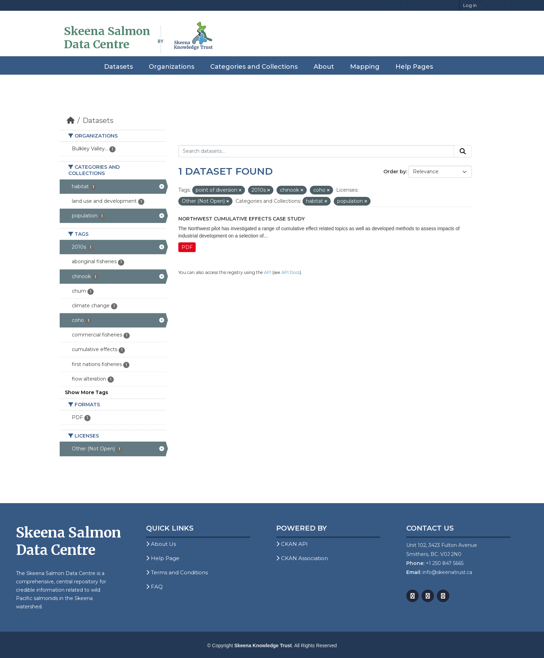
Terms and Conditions (177, 572)
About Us (161, 544)
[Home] (71, 120)
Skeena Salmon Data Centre (107, 37)
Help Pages (414, 66)
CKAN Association (302, 558)
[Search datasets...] (316, 151)
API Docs (290, 272)
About (324, 66)
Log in (470, 5)
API (267, 272)
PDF (187, 247)
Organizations (171, 66)
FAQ (154, 586)
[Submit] (463, 151)
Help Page (162, 558)
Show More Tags (86, 392)
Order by (394, 171)
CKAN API (292, 544)
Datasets (118, 66)
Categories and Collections (254, 66)
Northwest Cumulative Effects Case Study (241, 219)
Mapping (365, 66)
